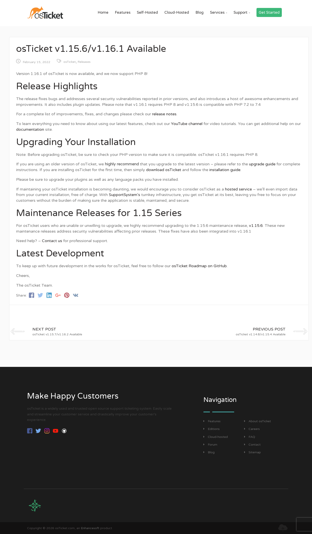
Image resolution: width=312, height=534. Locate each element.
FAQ (249, 437)
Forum (210, 444)
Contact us (52, 240)
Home (103, 12)
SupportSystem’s (124, 194)
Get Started (269, 12)
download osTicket (163, 169)
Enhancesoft (90, 528)
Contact (252, 444)
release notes (164, 114)
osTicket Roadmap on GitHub (199, 265)
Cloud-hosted (215, 437)
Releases (84, 62)
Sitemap (252, 452)
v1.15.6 (256, 225)
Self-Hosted (147, 12)
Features (122, 12)
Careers (252, 429)
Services (218, 12)
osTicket (69, 62)
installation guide (224, 169)
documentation (30, 129)
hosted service (238, 189)
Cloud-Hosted (176, 12)
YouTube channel (186, 123)
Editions (211, 429)
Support (242, 12)
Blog (199, 12)
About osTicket (257, 421)
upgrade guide (262, 164)
